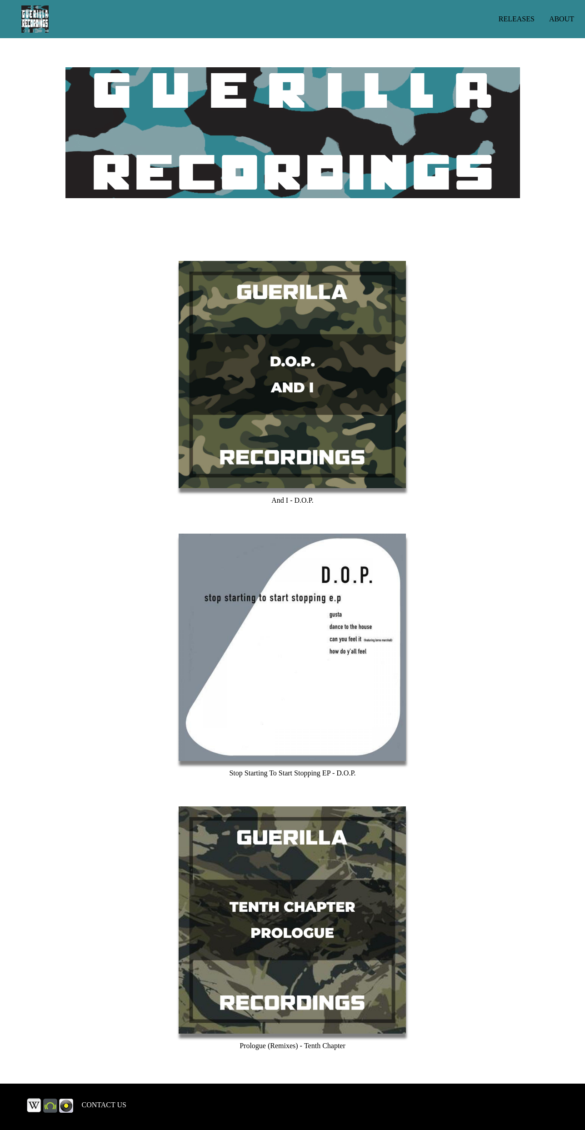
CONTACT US (104, 1105)
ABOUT (561, 19)
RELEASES (517, 19)
